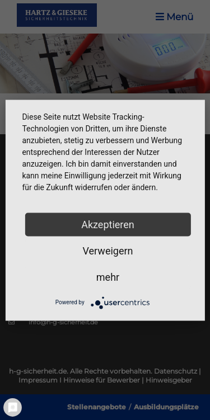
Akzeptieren (107, 224)
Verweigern (107, 250)
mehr (107, 276)
